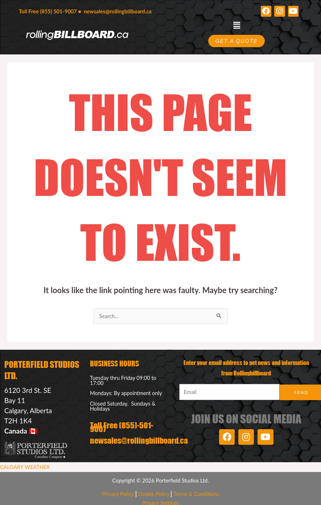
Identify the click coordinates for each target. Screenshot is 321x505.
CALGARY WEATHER (25, 467)
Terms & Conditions (196, 494)
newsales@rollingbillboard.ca (118, 11)
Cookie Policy (153, 494)
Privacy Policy (118, 494)
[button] (236, 25)
